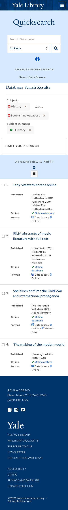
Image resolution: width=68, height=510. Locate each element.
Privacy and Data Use (23, 480)
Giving (12, 474)
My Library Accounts (23, 440)
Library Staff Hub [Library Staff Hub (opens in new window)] (20, 486)
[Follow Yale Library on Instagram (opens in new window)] (16, 410)
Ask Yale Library (19, 434)
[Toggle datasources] (48, 77)
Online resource (44, 213)
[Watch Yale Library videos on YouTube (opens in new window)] (23, 410)
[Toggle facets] (60, 145)
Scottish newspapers (24, 115)
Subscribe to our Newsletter (20, 449)
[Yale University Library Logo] (34, 5)
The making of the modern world (38, 344)
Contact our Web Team (25, 458)
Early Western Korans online (34, 185)
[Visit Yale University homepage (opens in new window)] (15, 423)
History (15, 106)
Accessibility (17, 468)
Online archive (43, 361)
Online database (37, 268)
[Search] (34, 39)
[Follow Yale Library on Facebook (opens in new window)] (9, 410)
